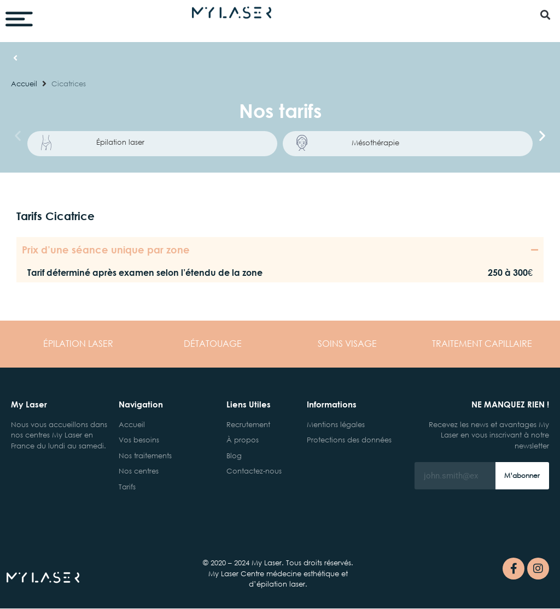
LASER (78, 343)
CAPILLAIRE (482, 343)
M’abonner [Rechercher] (522, 476)
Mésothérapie (375, 142)
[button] (545, 14)
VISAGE (347, 343)
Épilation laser (120, 142)
